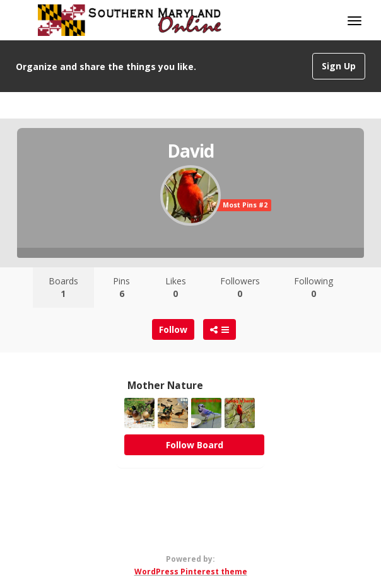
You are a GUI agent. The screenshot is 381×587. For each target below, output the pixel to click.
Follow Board (194, 445)
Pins (121, 287)
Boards (63, 287)
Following (313, 287)
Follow (173, 329)
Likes (175, 287)
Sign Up (339, 66)
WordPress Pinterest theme (190, 571)
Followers (240, 287)
